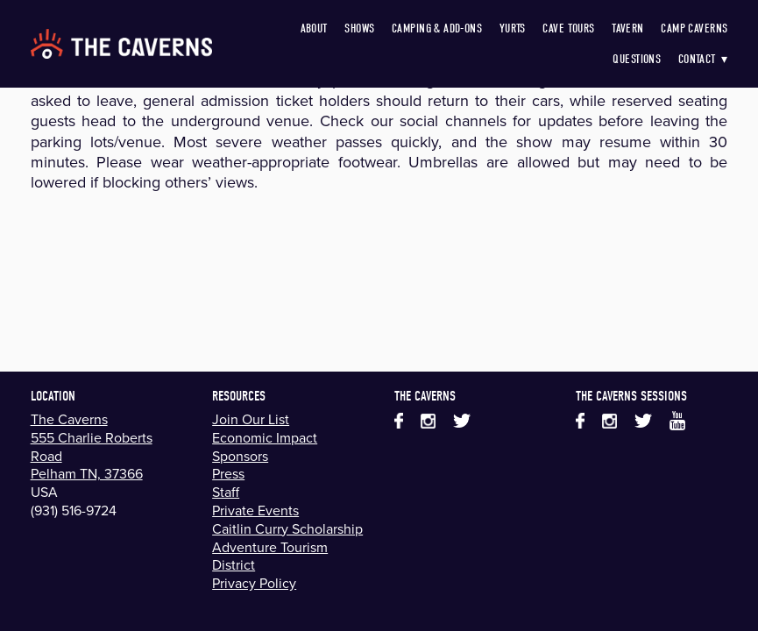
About (314, 28)
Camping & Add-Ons (437, 28)
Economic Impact (264, 437)
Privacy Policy (254, 582)
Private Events (255, 510)
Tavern (628, 28)
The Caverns (69, 419)
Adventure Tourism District (270, 556)
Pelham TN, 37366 (87, 473)
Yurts (512, 28)
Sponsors (240, 455)
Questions (637, 59)
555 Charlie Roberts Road (91, 446)
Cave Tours (568, 28)
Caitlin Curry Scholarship (287, 528)
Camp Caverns (694, 28)
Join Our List (250, 419)
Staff (225, 491)
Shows (359, 28)
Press (228, 473)
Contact (703, 59)
